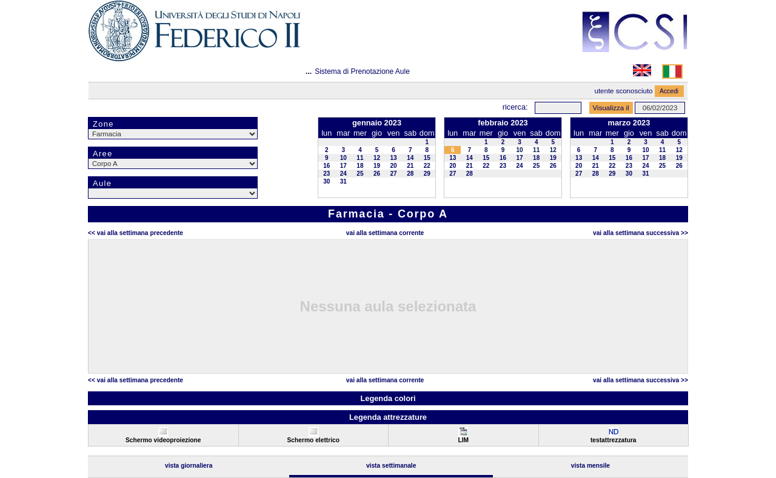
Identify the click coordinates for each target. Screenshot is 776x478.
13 (393, 157)
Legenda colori (387, 398)
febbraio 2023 (503, 122)
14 (410, 157)
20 (393, 165)
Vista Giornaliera (189, 465)
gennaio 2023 (376, 122)
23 (326, 173)
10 (343, 157)
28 (410, 173)
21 (410, 165)
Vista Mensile (590, 465)
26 (376, 173)
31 (343, 181)
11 (359, 157)
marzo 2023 (629, 122)
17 (343, 165)
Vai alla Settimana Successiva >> (640, 233)
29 (427, 173)
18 (359, 165)
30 (326, 181)
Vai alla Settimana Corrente (385, 233)
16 (326, 165)
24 (343, 173)
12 (376, 157)
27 (393, 173)
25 (359, 173)
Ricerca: (515, 106)
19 (376, 165)
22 (427, 165)
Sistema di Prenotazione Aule (362, 71)
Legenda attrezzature (388, 417)
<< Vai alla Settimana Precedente (135, 233)
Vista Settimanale (391, 465)
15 (427, 157)
